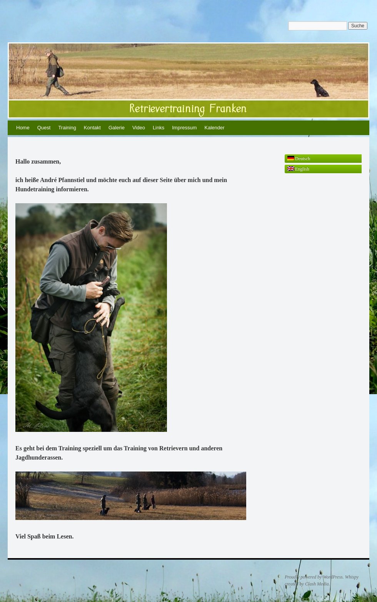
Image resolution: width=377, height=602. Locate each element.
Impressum (184, 127)
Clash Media (317, 584)
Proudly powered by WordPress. (314, 577)
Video (138, 127)
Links (158, 127)
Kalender (215, 127)
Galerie (116, 127)
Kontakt (92, 127)
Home (23, 127)
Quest (44, 127)
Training (67, 127)
